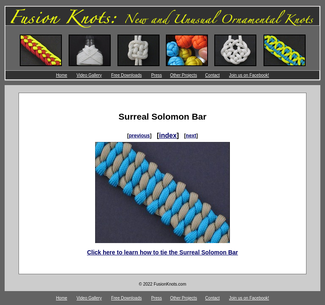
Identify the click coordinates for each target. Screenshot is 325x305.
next (191, 136)
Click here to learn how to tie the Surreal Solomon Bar (162, 252)
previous (139, 136)
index (168, 135)
